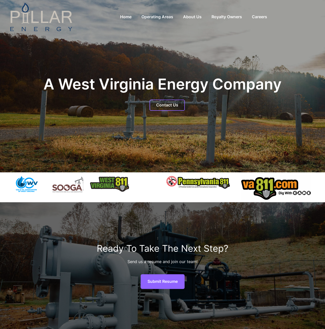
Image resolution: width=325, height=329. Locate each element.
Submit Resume (163, 281)
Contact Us (167, 105)
